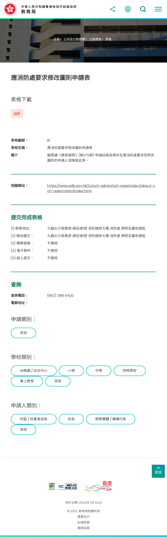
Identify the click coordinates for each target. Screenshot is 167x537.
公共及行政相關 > (75, 39)
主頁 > (57, 39)
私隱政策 (83, 522)
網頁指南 (83, 528)
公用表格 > (96, 39)
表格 (108, 39)
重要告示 (83, 517)
